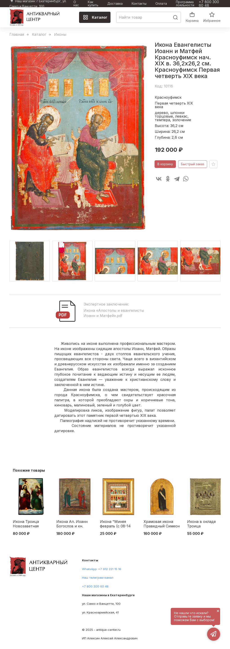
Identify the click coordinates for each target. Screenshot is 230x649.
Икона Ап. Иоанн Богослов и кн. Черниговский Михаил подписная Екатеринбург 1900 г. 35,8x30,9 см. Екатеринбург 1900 (73, 524)
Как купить (93, 3)
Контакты (139, 3)
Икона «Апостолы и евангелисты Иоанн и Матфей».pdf (114, 313)
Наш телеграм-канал (97, 577)
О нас (76, 3)
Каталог (95, 17)
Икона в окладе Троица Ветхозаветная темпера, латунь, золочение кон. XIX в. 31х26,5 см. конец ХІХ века (205, 524)
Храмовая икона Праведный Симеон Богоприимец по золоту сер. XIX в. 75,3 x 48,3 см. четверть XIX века (162, 524)
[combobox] (148, 17)
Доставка (115, 3)
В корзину (165, 164)
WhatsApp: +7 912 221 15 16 (101, 569)
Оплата (161, 3)
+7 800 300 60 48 (209, 3)
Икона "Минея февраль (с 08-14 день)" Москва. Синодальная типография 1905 (115, 524)
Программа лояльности (185, 3)
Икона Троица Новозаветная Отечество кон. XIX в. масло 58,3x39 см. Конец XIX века (31, 524)
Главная (16, 34)
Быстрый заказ (192, 164)
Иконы (60, 34)
